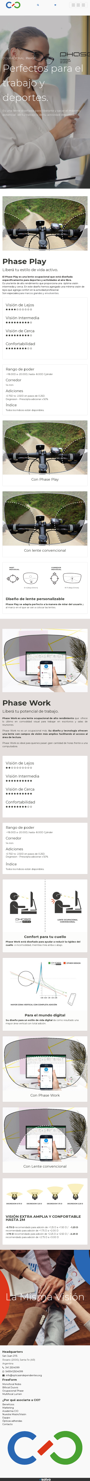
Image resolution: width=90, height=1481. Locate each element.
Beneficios (8, 1404)
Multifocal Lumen (12, 1394)
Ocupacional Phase (13, 1390)
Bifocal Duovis (10, 1387)
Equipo (6, 1417)
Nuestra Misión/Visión (14, 1414)
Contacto (7, 1424)
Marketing (8, 1407)
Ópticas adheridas (12, 1421)
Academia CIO (10, 1411)
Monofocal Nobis (11, 1384)
